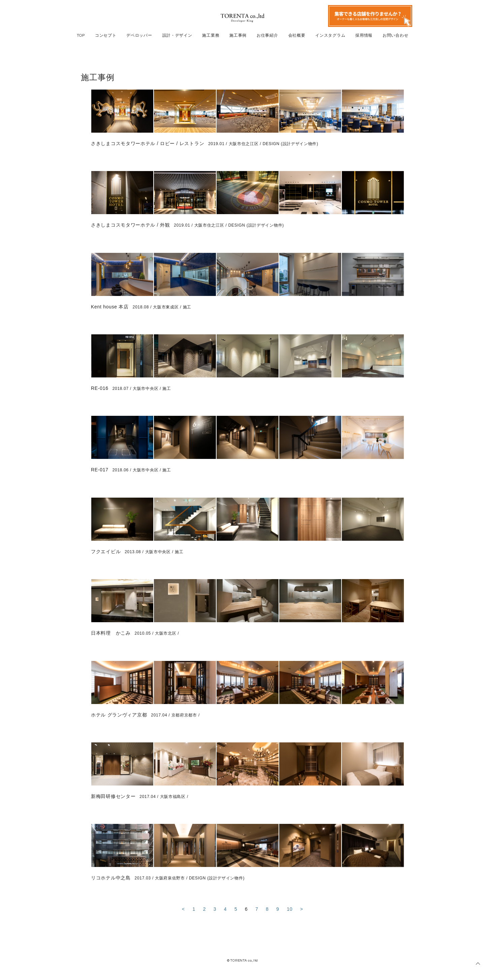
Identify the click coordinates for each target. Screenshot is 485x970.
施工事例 (238, 35)
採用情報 (364, 35)
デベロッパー (139, 35)
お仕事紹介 (267, 35)
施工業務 (210, 35)
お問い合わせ (395, 35)
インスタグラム (330, 35)
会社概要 (296, 35)
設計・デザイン (177, 35)
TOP (81, 35)
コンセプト (106, 35)
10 (289, 909)
